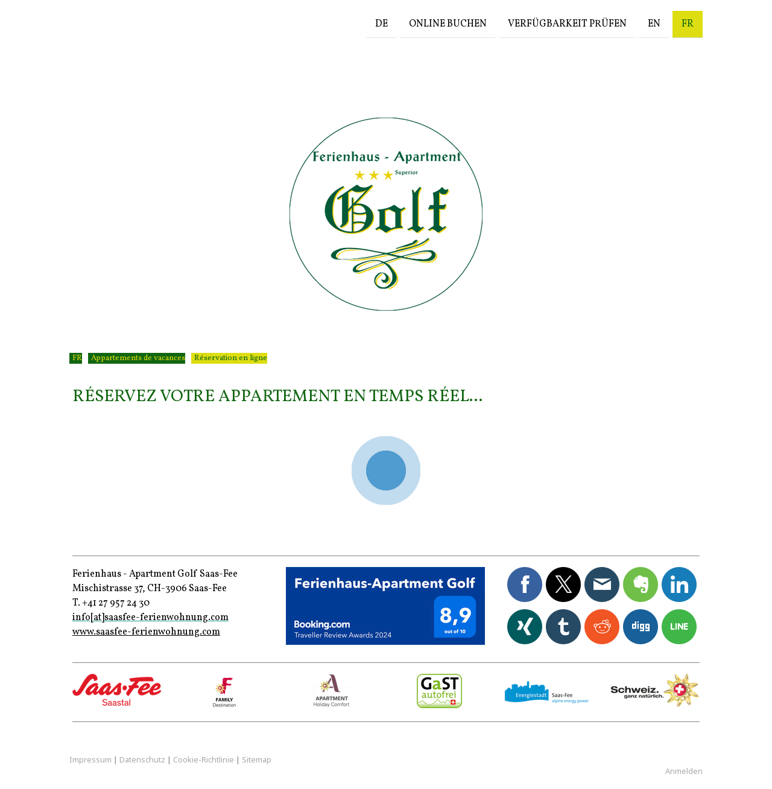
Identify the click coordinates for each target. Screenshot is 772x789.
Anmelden (684, 770)
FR (688, 23)
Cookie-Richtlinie (203, 759)
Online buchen (448, 23)
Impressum (90, 759)
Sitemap (256, 759)
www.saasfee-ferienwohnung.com (146, 632)
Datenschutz (142, 759)
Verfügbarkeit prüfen (567, 23)
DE (381, 23)
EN (654, 23)
